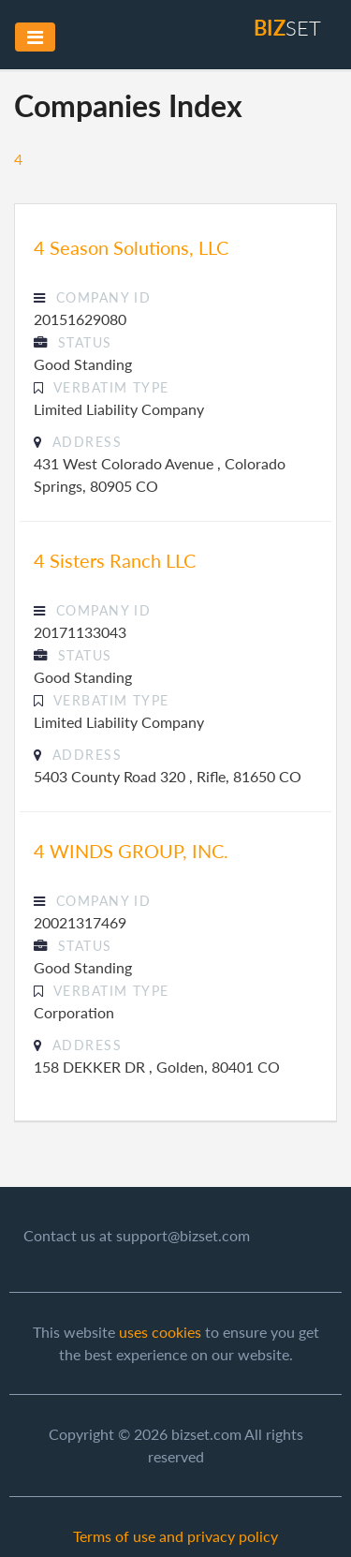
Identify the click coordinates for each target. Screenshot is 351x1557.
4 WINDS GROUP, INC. (131, 850)
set (287, 27)
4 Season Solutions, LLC (131, 247)
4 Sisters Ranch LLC (115, 560)
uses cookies (160, 1332)
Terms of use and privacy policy (175, 1536)
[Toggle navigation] (35, 37)
